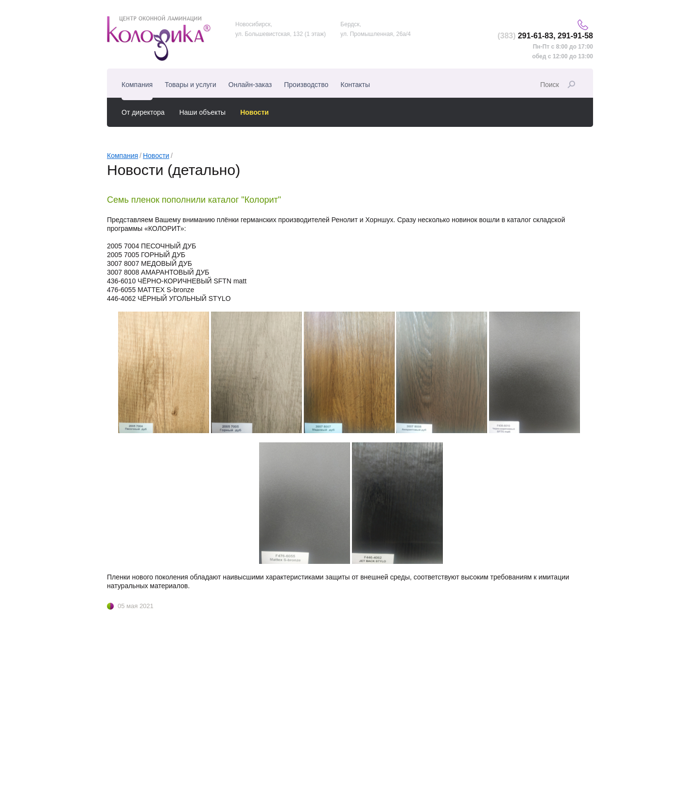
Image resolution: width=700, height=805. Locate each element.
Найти (571, 84)
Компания (122, 155)
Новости (156, 155)
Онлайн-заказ (250, 84)
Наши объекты (202, 112)
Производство (306, 84)
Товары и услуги (190, 84)
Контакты (355, 84)
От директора (143, 112)
